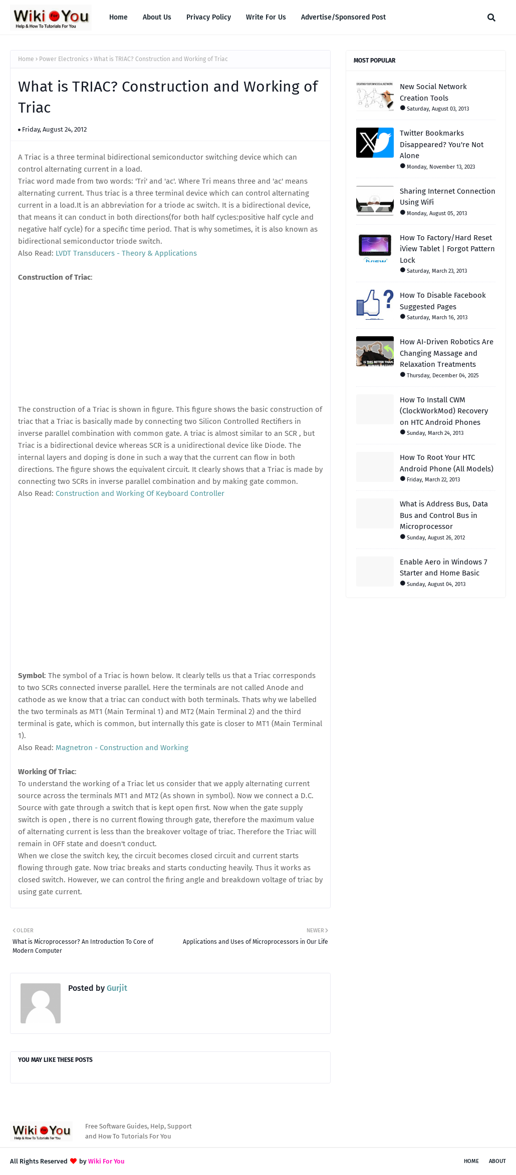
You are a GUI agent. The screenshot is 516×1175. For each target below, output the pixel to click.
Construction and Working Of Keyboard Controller (140, 493)
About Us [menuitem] (157, 17)
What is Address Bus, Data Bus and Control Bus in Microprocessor (444, 515)
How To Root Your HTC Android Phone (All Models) (446, 463)
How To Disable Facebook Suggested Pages (443, 301)
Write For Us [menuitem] (266, 17)
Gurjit (116, 988)
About (497, 1161)
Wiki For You (106, 1161)
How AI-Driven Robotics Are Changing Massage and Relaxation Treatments (446, 353)
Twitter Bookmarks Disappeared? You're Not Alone (441, 144)
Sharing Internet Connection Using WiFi (447, 197)
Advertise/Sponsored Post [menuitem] (343, 17)
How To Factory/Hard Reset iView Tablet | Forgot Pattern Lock (447, 249)
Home (26, 59)
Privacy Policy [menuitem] (208, 17)
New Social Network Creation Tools (433, 92)
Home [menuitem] (118, 17)
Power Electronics (64, 59)
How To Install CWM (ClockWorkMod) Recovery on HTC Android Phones (444, 411)
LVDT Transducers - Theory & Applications (126, 253)
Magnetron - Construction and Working (122, 747)
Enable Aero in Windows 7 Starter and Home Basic (443, 567)
